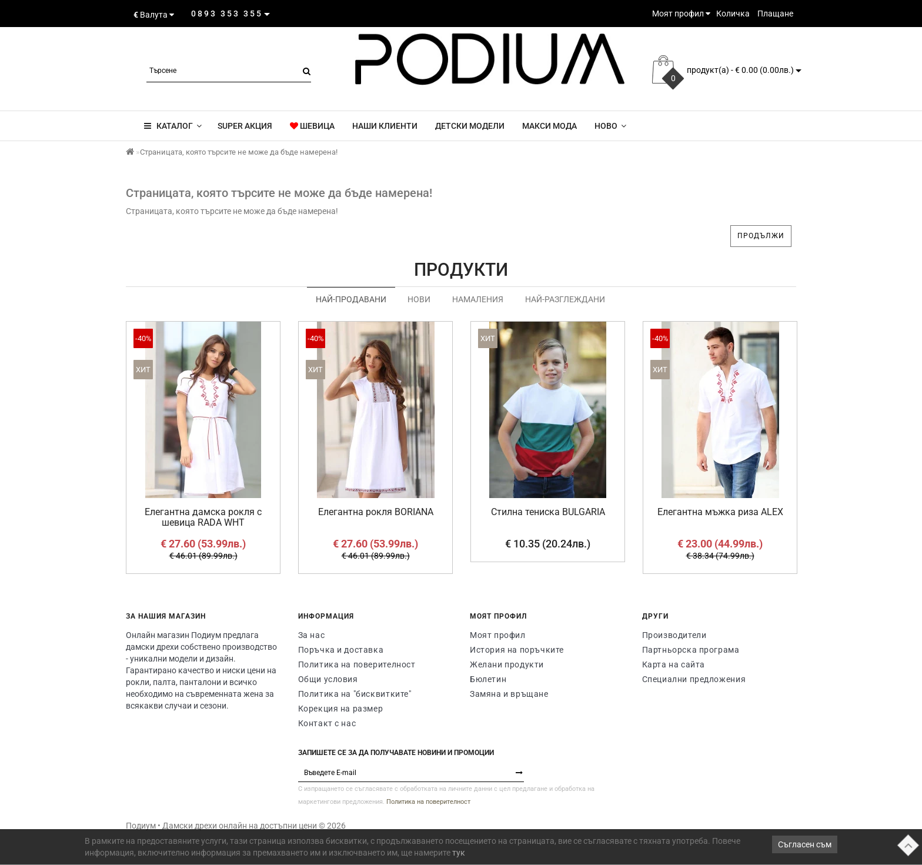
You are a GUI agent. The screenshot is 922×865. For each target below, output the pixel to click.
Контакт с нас (327, 723)
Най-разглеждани (565, 299)
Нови (418, 299)
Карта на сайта (673, 664)
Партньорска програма (691, 649)
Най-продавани (351, 299)
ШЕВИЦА (312, 126)
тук (458, 852)
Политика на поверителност (357, 664)
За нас (311, 635)
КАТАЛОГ (173, 126)
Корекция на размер (340, 708)
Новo (610, 126)
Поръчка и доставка (341, 649)
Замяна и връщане (509, 694)
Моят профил (498, 635)
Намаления (477, 299)
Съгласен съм (804, 844)
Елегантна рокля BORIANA (375, 512)
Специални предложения (694, 679)
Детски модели (470, 126)
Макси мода (549, 126)
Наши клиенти (384, 126)
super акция (244, 126)
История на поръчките (517, 649)
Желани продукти (507, 664)
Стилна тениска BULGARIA (548, 512)
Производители (674, 635)
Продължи (760, 236)
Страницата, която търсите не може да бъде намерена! (239, 152)
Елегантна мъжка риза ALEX (720, 512)
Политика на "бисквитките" (355, 694)
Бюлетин (488, 679)
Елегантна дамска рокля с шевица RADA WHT (203, 517)
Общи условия (328, 679)
